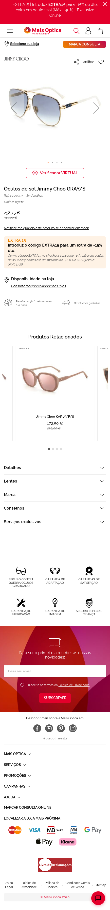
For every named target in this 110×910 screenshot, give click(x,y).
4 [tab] (61, 449)
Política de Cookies (52, 885)
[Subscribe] (55, 698)
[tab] (55, 467)
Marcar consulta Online (27, 807)
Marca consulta (84, 44)
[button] (14, 108)
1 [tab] (49, 449)
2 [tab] (53, 449)
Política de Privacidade (74, 685)
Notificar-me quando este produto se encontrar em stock (46, 228)
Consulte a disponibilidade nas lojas (38, 286)
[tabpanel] (55, 393)
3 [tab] (57, 449)
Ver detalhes (34, 195)
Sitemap (100, 885)
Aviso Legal (9, 885)
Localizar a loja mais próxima (32, 818)
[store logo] (42, 31)
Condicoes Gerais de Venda (78, 885)
